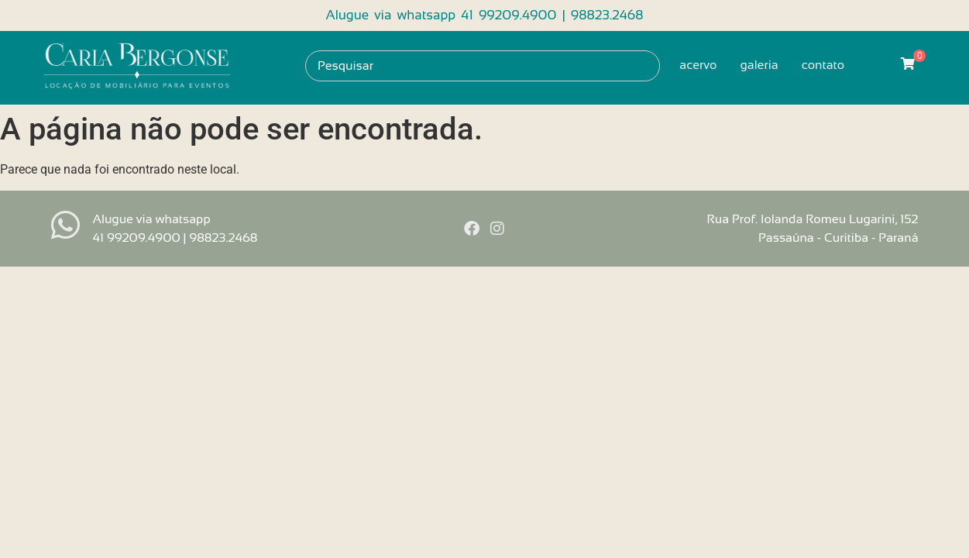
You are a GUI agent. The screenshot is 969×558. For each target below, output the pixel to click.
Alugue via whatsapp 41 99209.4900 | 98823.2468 (484, 15)
